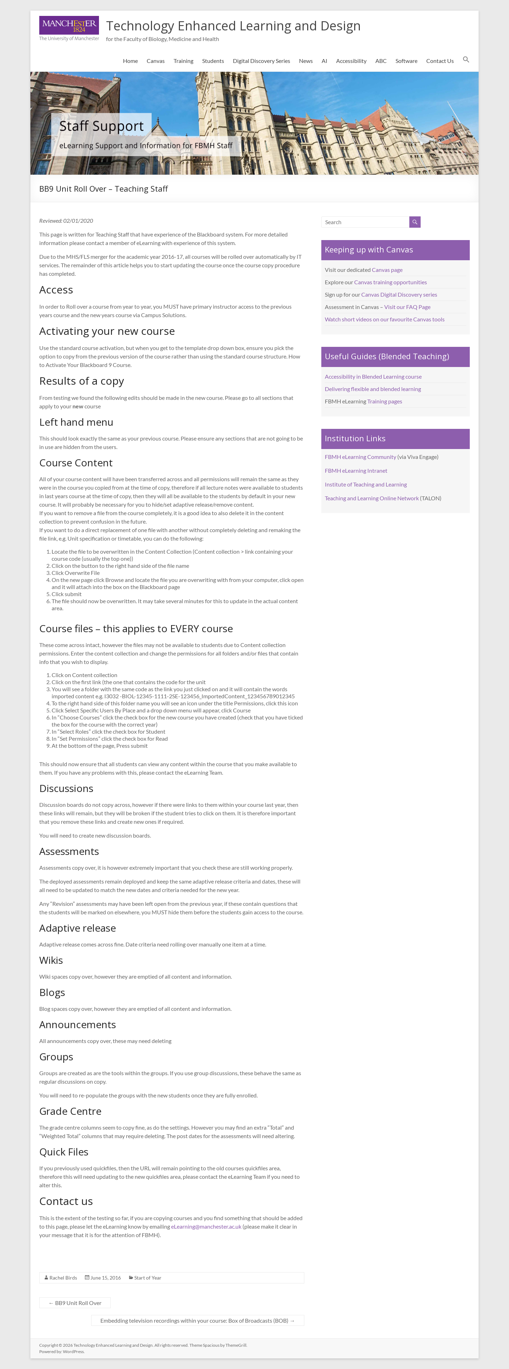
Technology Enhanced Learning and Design (233, 25)
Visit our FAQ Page (407, 306)
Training (183, 60)
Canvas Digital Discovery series (399, 294)
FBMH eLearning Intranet (356, 470)
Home (130, 60)
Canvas (156, 60)
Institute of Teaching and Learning (366, 484)
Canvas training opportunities (390, 282)
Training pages (384, 401)
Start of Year (148, 1278)
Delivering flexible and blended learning (373, 388)
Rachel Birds (63, 1278)
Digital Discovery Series (261, 60)
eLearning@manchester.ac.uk (206, 1226)
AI (324, 60)
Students (213, 60)
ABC (381, 60)
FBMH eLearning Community (360, 456)
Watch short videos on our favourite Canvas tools (385, 319)
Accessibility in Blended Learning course (373, 376)
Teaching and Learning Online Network (372, 498)
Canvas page (387, 269)
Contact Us (440, 60)
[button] (466, 61)
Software (406, 60)
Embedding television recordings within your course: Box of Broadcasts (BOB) (197, 1320)
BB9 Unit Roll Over (74, 1302)
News (306, 60)
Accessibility (351, 60)
